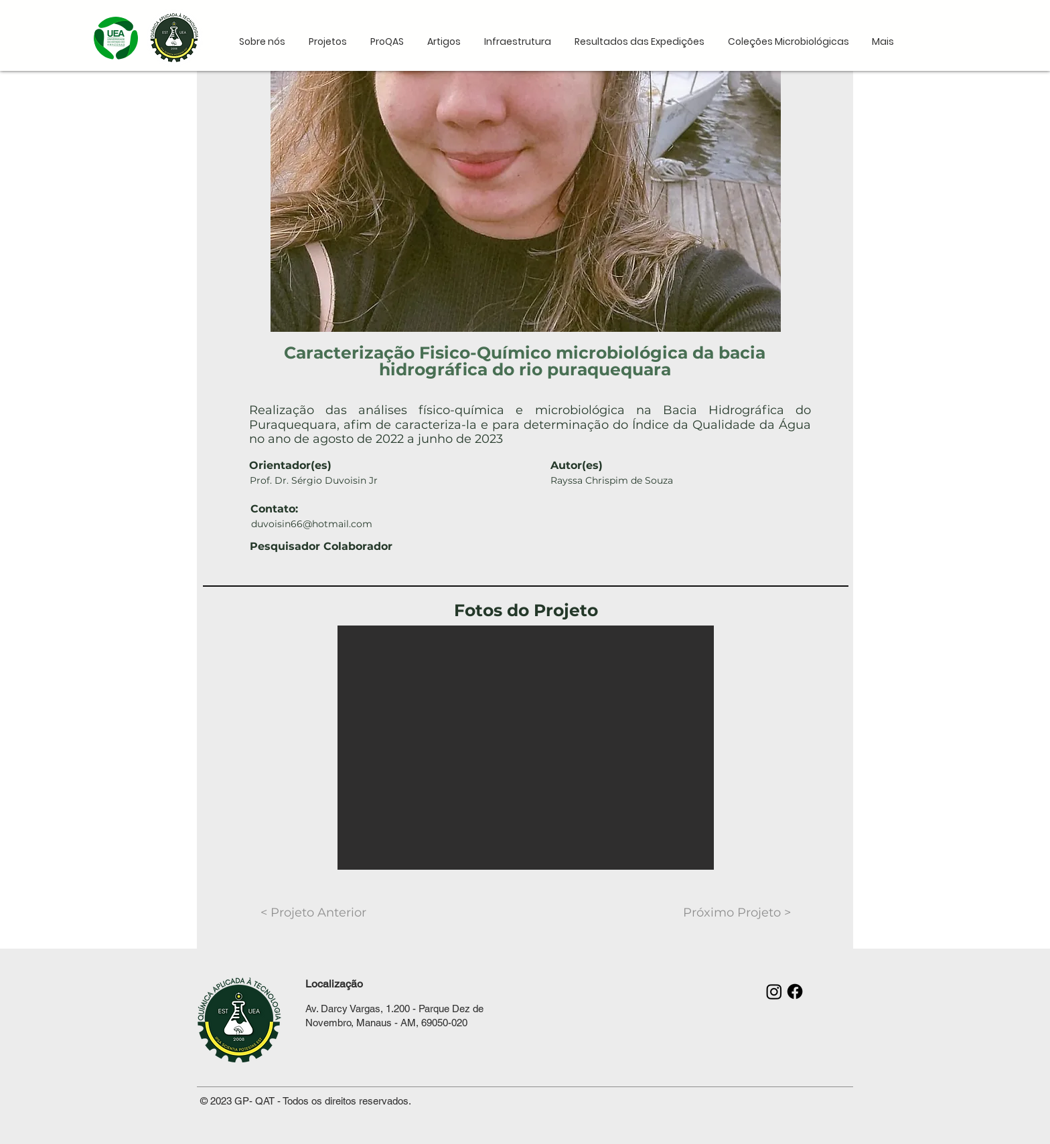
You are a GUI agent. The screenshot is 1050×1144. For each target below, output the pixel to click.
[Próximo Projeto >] (737, 913)
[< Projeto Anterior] (313, 913)
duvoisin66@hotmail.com (311, 524)
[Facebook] (795, 991)
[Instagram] (774, 991)
